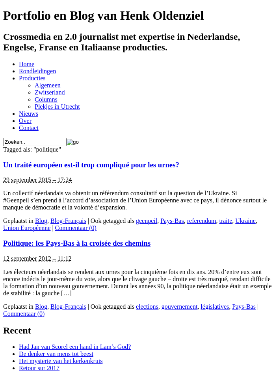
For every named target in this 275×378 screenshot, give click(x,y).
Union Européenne (26, 227)
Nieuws (28, 113)
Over (25, 120)
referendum (201, 220)
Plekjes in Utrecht (57, 106)
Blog (41, 220)
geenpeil (146, 220)
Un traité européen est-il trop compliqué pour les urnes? (91, 165)
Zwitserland (50, 92)
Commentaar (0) (76, 227)
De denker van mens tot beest (56, 353)
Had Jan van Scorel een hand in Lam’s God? (75, 346)
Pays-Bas (172, 220)
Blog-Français (68, 220)
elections (147, 306)
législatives (215, 306)
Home (26, 64)
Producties (32, 78)
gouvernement (180, 306)
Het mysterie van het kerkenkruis (60, 361)
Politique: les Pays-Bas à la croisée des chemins (77, 243)
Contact (29, 127)
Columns (46, 99)
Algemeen (48, 85)
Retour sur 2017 (39, 368)
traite (225, 220)
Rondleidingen (37, 71)
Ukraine (245, 220)
